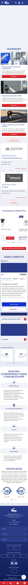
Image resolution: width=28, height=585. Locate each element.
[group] (14, 227)
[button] (8, 242)
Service (4, 539)
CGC (15, 577)
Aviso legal (11, 577)
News (4, 528)
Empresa (4, 534)
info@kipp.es (14, 524)
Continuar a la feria (20, 168)
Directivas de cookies (19, 579)
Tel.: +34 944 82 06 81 (14, 522)
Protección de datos (9, 579)
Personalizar (14, 309)
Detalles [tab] (15, 278)
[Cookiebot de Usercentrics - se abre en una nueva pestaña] (20, 275)
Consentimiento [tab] (6, 278)
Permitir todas (14, 304)
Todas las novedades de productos (14, 248)
